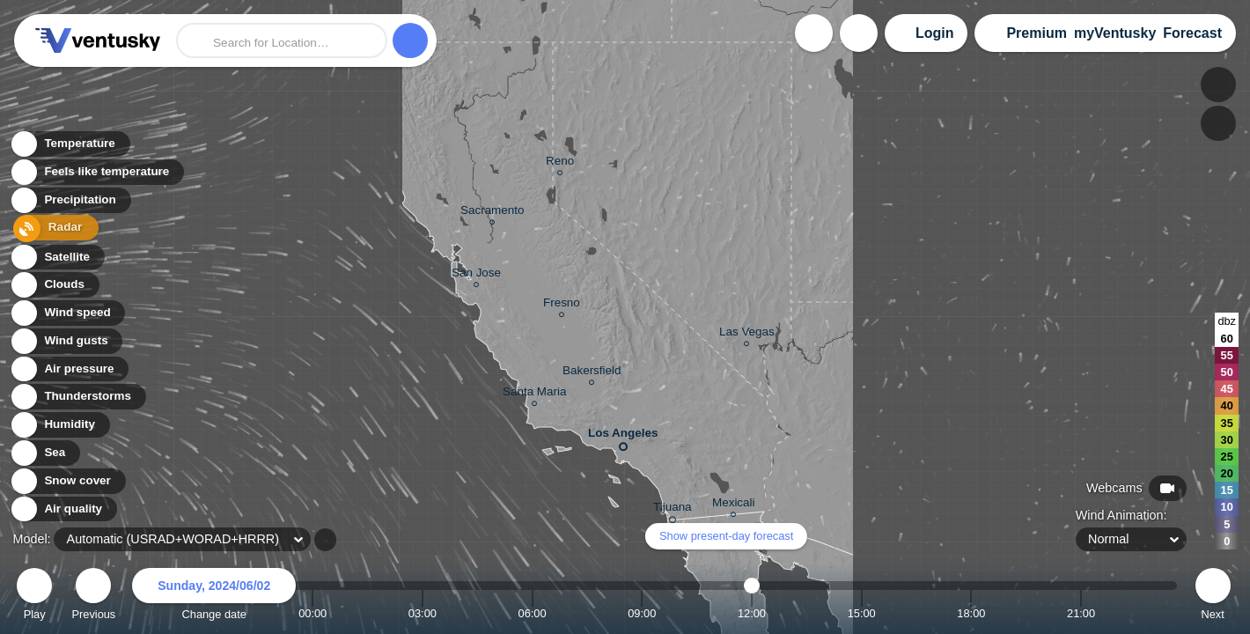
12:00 (752, 613)
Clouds (54, 285)
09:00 (642, 613)
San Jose (476, 275)
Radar (51, 229)
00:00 (312, 613)
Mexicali (733, 505)
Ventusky (95, 40)
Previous (93, 596)
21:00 (1081, 613)
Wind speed (67, 313)
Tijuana (672, 510)
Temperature (69, 145)
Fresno (561, 305)
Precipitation (70, 201)
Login (934, 33)
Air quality (63, 509)
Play (34, 596)
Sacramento (492, 212)
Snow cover (67, 481)
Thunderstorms (77, 396)
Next (1213, 596)
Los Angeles (623, 436)
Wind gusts (66, 341)
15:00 (862, 613)
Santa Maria (534, 394)
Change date (214, 596)
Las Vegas (747, 334)
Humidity (59, 425)
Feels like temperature (96, 173)
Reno (560, 163)
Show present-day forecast (726, 535)
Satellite (57, 257)
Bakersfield (591, 373)
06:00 (532, 613)
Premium (1036, 33)
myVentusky (1115, 33)
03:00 (422, 613)
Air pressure (69, 369)
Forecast (1192, 33)
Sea (44, 453)
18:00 (971, 613)
